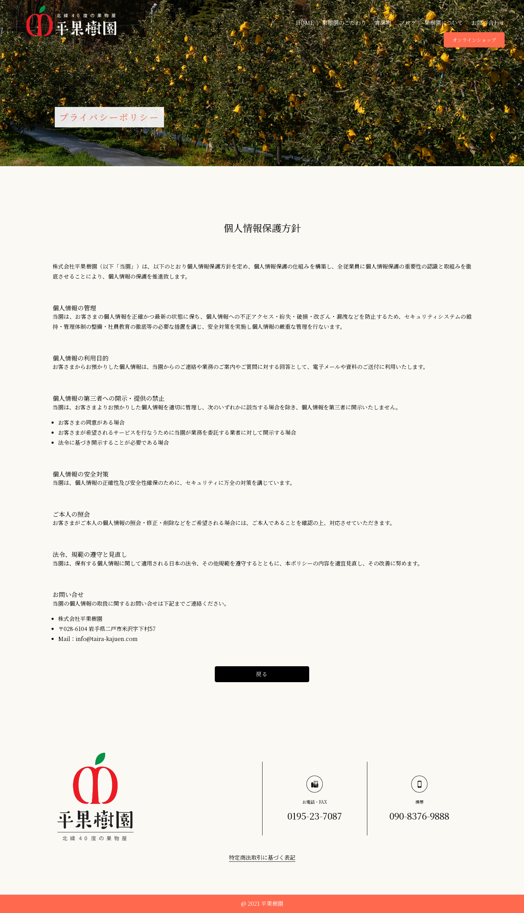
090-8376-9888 (419, 815)
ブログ (407, 23)
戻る (262, 674)
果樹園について (443, 23)
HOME (305, 23)
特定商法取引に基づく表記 (262, 857)
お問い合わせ (488, 23)
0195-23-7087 (314, 815)
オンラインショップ (474, 39)
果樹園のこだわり (344, 23)
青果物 (383, 23)
